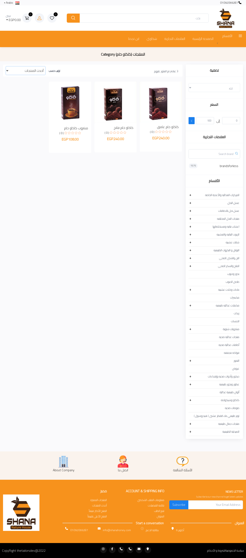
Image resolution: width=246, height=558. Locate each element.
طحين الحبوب (232, 282)
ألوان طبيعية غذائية (229, 392)
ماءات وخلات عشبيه (228, 289)
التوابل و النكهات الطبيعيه (226, 250)
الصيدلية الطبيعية (231, 431)
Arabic (12, 3)
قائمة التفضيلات (156, 505)
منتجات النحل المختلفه (228, 218)
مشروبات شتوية (231, 329)
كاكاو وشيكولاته (230, 400)
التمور (236, 360)
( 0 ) (152, 132)
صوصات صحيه (232, 408)
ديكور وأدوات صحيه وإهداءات (223, 376)
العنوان (160, 516)
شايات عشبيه (232, 242)
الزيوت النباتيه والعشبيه (228, 234)
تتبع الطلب (159, 511)
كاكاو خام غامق (168, 127)
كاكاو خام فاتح (123, 128)
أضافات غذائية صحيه (229, 345)
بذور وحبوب (233, 274)
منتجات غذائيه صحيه (229, 337)
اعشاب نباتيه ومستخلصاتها (226, 226)
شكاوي (151, 39)
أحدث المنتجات (99, 505)
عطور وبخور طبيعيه (229, 384)
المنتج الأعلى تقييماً (97, 516)
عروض (235, 368)
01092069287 (230, 3)
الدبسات (235, 321)
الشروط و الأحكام (216, 550)
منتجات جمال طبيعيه (228, 423)
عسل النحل (233, 203)
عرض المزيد (224, 43)
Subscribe (178, 505)
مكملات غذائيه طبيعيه (227, 305)
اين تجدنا (133, 39)
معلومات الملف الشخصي (150, 500)
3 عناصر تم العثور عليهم (166, 71)
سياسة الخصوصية (235, 550)
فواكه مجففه (231, 352)
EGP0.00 (13, 18)
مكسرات (234, 297)
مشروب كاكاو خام (76, 128)
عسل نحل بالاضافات (228, 211)
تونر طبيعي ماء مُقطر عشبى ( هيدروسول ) (216, 416)
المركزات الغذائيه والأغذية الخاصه (222, 195)
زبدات (236, 313)
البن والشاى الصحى (229, 258)
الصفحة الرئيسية (202, 39)
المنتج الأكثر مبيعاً (98, 511)
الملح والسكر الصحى (228, 266)
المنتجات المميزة (98, 500)
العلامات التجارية (174, 39)
